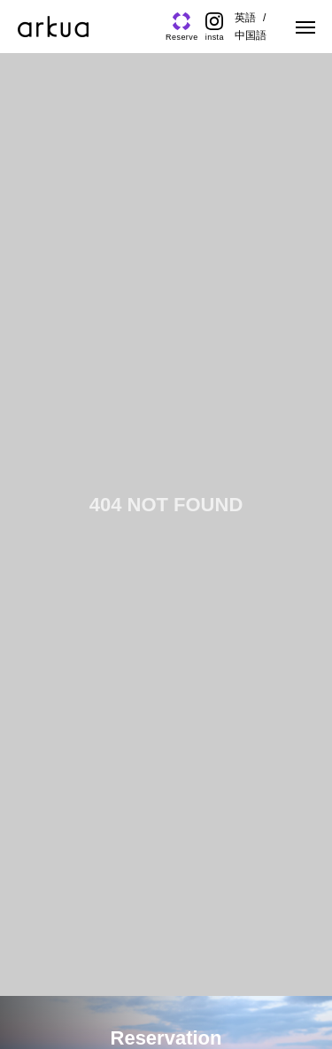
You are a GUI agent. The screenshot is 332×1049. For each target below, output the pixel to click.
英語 (245, 17)
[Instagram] (214, 27)
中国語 (250, 35)
